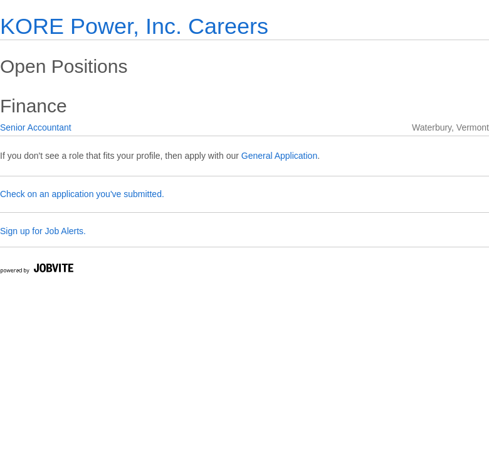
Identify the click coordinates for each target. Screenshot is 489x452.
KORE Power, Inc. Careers (134, 26)
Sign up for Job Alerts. (43, 231)
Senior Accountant (35, 127)
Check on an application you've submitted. (82, 194)
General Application (279, 156)
